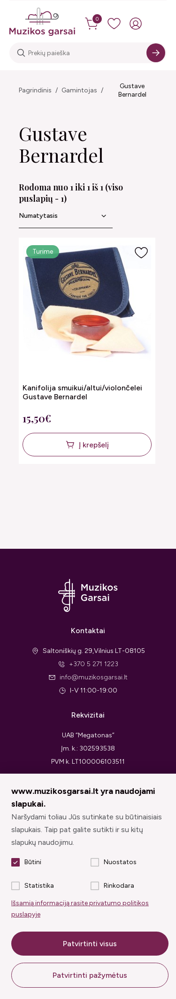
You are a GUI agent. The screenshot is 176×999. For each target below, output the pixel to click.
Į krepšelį (94, 444)
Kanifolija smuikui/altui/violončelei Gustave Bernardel (82, 392)
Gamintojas (79, 90)
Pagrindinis (35, 90)
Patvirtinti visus (90, 943)
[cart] (92, 23)
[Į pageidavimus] (141, 252)
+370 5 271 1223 (93, 664)
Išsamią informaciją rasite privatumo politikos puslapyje (80, 908)
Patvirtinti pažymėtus (90, 975)
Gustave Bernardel (132, 90)
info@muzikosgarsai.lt (94, 677)
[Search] (155, 52)
